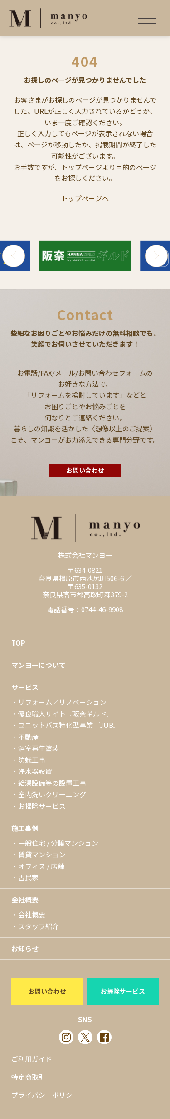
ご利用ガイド (31, 1058)
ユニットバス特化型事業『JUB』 (69, 725)
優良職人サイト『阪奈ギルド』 (65, 713)
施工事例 (25, 828)
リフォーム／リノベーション (62, 702)
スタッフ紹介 (38, 926)
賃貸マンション (42, 854)
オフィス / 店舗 (41, 866)
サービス (25, 687)
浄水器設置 (35, 771)
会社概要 (25, 899)
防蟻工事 (31, 760)
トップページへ (85, 198)
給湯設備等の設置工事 (52, 783)
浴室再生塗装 (38, 748)
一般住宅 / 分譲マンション (58, 843)
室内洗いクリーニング (52, 794)
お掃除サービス (42, 806)
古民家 (28, 877)
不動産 (28, 736)
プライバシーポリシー (45, 1095)
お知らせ (25, 948)
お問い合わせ (85, 470)
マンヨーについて (38, 665)
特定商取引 (28, 1076)
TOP (18, 642)
